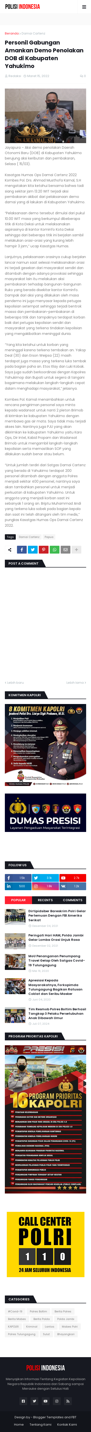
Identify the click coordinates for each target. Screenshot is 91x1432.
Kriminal (31, 1327)
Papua (49, 537)
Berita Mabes (17, 1319)
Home (19, 1424)
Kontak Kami (67, 1424)
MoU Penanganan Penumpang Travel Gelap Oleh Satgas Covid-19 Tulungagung (56, 960)
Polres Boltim (38, 1311)
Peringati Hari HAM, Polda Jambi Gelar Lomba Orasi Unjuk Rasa (55, 937)
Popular (18, 900)
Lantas (49, 1327)
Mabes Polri (70, 1327)
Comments (73, 900)
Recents (45, 900)
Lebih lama (75, 682)
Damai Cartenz (33, 33)
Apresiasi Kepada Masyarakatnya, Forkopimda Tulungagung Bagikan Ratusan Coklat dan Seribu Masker (55, 987)
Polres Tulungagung (21, 1334)
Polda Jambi (65, 1319)
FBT (73, 1417)
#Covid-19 (15, 1311)
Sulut (46, 1334)
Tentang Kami (40, 1424)
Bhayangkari (65, 1334)
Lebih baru (15, 682)
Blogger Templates (48, 1417)
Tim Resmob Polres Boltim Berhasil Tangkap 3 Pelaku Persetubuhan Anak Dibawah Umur (57, 1013)
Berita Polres (63, 1311)
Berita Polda (41, 1319)
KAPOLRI (13, 1327)
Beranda (12, 33)
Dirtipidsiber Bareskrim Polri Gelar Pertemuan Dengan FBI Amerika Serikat (57, 915)
